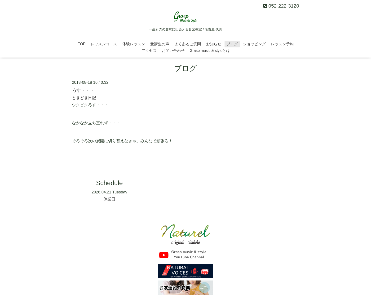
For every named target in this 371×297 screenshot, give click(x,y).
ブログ (232, 44)
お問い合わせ (173, 51)
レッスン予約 (282, 44)
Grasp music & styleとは (210, 51)
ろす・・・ (83, 90)
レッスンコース (104, 44)
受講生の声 (159, 44)
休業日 (109, 199)
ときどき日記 (84, 98)
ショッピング (254, 44)
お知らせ (213, 44)
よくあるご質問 (187, 44)
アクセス (149, 51)
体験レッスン (133, 44)
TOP (81, 44)
